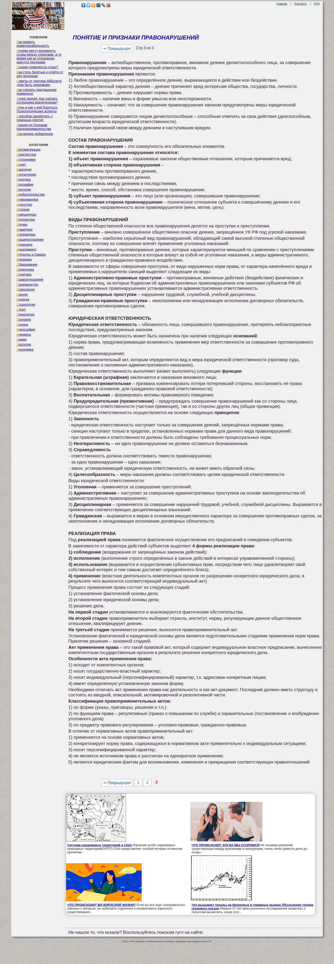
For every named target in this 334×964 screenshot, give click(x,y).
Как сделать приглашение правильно (37, 91)
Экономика (25, 349)
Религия (23, 299)
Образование (27, 264)
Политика (24, 274)
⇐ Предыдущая (117, 48)
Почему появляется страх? (37, 67)
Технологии (25, 314)
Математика (26, 234)
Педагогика (25, 269)
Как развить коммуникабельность (33, 44)
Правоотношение (30, 279)
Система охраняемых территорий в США (99, 845)
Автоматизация (28, 149)
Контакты (300, 3)
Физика (22, 324)
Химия (22, 339)
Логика (22, 224)
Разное (22, 294)
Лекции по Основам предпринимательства (34, 127)
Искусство (24, 204)
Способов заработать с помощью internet (35, 118)
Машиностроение (30, 239)
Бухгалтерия (26, 174)
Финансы (24, 334)
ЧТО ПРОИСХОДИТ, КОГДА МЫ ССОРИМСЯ (225, 845)
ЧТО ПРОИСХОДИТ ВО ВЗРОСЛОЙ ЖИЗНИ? (101, 905)
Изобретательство (31, 194)
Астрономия (26, 159)
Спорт (21, 309)
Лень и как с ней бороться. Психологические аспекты (37, 109)
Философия (26, 329)
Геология (24, 189)
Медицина (25, 244)
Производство (27, 284)
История (23, 209)
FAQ (317, 3)
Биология (24, 169)
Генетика (24, 179)
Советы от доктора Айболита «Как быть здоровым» (39, 83)
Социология (26, 304)
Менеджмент (27, 249)
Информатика (27, 199)
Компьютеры (26, 214)
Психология (26, 289)
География (25, 184)
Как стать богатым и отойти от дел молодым (40, 74)
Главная (281, 3)
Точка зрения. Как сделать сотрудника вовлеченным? (37, 100)
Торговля (24, 319)
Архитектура (26, 154)
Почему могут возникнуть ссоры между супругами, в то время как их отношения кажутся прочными (39, 56)
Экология (24, 344)
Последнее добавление (35, 134)
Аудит (21, 164)
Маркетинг (25, 229)
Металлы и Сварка (31, 254)
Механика (24, 259)
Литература (26, 219)
